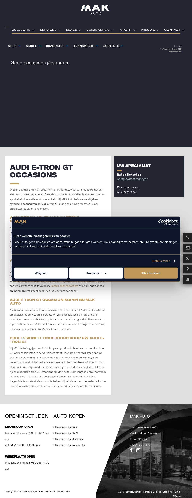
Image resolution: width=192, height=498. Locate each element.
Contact (172, 30)
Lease (71, 30)
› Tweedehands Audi (65, 427)
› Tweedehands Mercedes (68, 439)
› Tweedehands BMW (65, 433)
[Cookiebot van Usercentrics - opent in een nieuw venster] (161, 222)
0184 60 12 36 (126, 192)
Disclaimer (168, 491)
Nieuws (148, 30)
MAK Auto (140, 416)
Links (177, 491)
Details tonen (161, 261)
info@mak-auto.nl (128, 187)
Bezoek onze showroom (64, 286)
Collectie (21, 30)
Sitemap (177, 495)
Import (125, 30)
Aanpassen (96, 272)
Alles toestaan (150, 272)
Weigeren (41, 272)
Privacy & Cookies (152, 491)
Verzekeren (97, 30)
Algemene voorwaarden (129, 491)
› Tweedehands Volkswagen (69, 445)
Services (48, 30)
